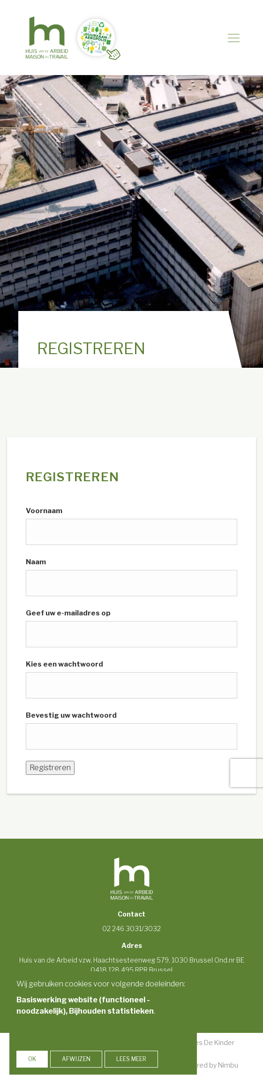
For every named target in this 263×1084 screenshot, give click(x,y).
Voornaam (44, 511)
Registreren (50, 767)
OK (32, 1058)
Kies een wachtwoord (64, 664)
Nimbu (228, 1065)
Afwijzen (76, 1058)
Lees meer (131, 1058)
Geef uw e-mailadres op (68, 613)
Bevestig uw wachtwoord (71, 715)
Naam (36, 562)
